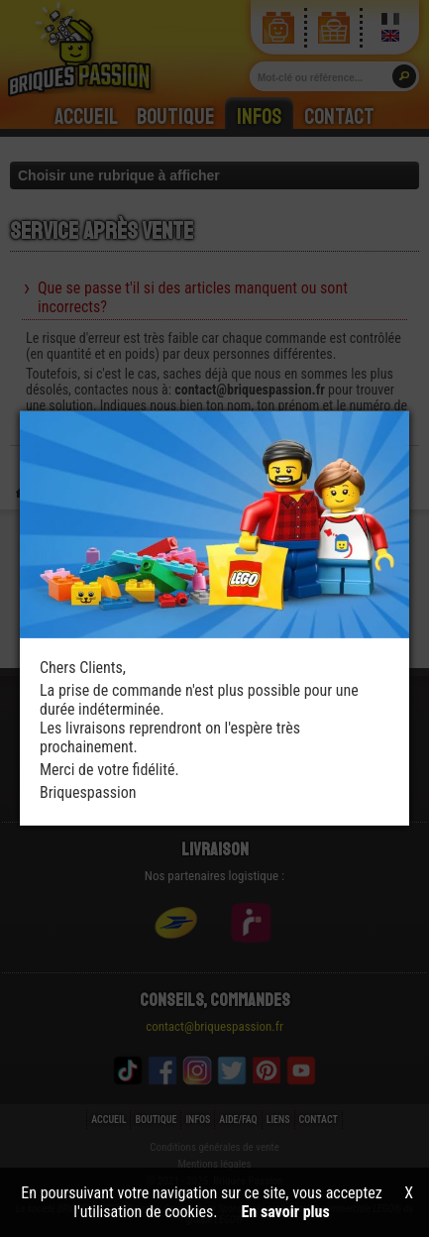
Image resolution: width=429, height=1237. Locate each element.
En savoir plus (286, 1211)
